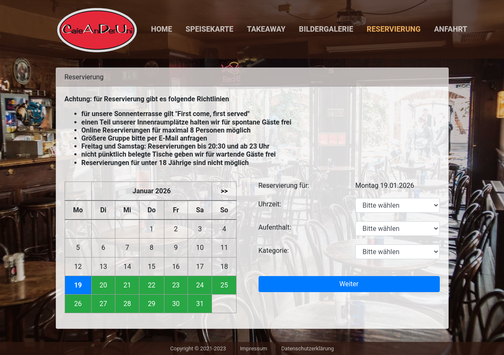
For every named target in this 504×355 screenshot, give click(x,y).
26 (78, 304)
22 (151, 285)
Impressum (253, 348)
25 (224, 285)
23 (176, 285)
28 (127, 304)
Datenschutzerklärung (307, 348)
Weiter (348, 284)
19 (78, 285)
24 (200, 285)
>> (224, 191)
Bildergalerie (326, 29)
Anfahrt (450, 29)
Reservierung (393, 29)
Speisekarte (209, 29)
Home (161, 29)
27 (103, 304)
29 (151, 304)
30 (176, 304)
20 (103, 285)
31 (200, 304)
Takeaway (266, 29)
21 (127, 285)
